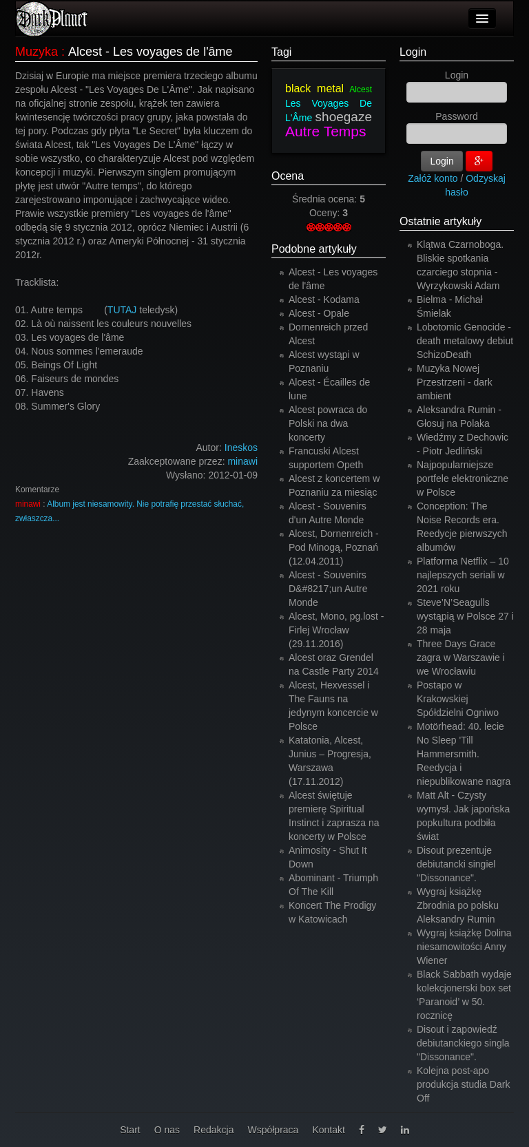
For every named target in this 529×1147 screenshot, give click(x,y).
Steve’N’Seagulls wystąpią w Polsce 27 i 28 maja (465, 616)
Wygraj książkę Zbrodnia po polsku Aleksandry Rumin (458, 905)
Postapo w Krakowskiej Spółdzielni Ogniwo (458, 699)
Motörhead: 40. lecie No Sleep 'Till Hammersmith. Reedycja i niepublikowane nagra (463, 754)
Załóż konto (432, 178)
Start (130, 1129)
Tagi (281, 52)
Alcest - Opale (319, 313)
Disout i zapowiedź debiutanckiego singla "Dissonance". (463, 1043)
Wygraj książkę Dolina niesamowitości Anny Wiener (464, 946)
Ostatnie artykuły (440, 221)
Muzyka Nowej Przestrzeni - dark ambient (454, 382)
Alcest (360, 89)
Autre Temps (325, 131)
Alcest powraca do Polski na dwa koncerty (328, 423)
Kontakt (328, 1129)
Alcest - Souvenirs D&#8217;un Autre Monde (328, 588)
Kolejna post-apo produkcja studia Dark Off (463, 1084)
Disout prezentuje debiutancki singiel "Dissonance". (456, 864)
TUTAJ (122, 309)
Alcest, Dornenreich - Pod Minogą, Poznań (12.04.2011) (334, 547)
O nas (167, 1129)
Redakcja (214, 1129)
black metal (314, 88)
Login (413, 52)
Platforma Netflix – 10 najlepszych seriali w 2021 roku (463, 575)
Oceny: (325, 212)
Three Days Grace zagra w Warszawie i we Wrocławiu (461, 657)
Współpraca (272, 1129)
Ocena (287, 176)
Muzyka (36, 52)
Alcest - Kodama (324, 299)
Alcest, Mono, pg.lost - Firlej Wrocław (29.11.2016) (336, 630)
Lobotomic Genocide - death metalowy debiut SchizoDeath (465, 341)
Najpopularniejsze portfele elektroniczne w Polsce (462, 478)
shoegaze (343, 116)
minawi (242, 461)
